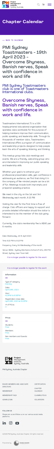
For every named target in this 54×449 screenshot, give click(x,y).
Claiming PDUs (40, 395)
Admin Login (7, 400)
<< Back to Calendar (12, 40)
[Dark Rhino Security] (21, 443)
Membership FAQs (9, 395)
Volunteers (39, 400)
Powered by (6, 443)
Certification (40, 384)
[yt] (17, 423)
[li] (4, 423)
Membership (7, 391)
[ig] (11, 423)
